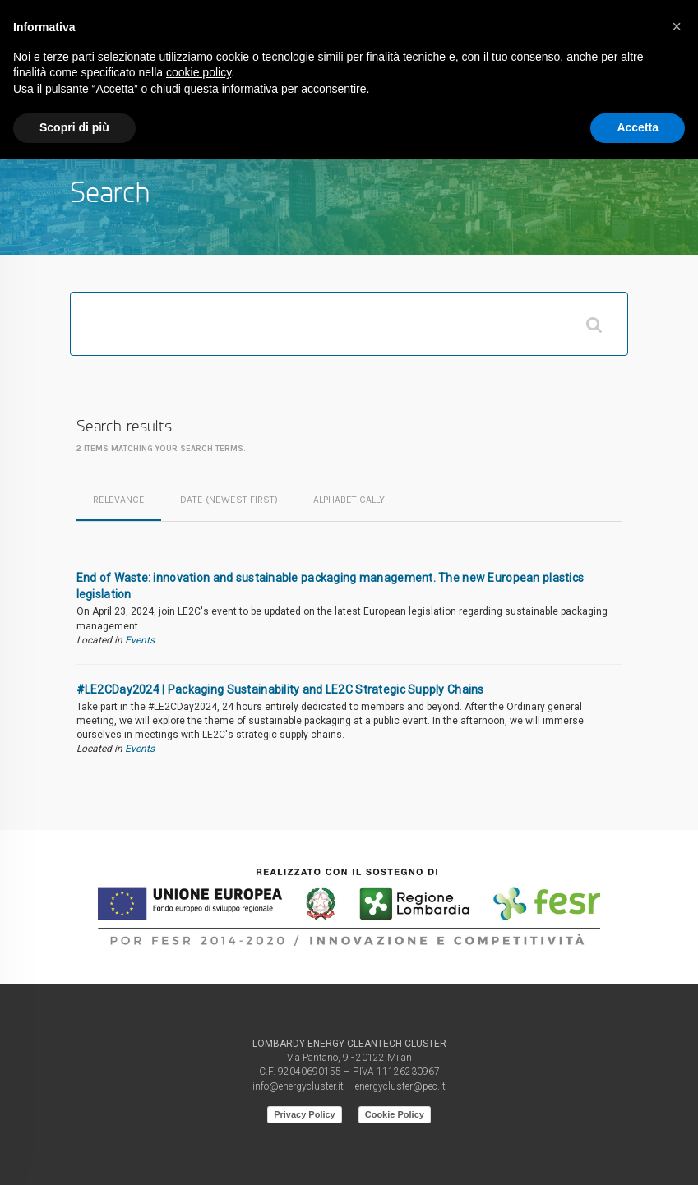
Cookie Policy (394, 1114)
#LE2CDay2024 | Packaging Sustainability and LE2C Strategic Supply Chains (280, 689)
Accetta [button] (638, 127)
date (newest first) (229, 499)
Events (140, 640)
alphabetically (349, 499)
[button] (676, 26)
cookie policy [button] (198, 72)
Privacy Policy (304, 1114)
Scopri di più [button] (74, 127)
